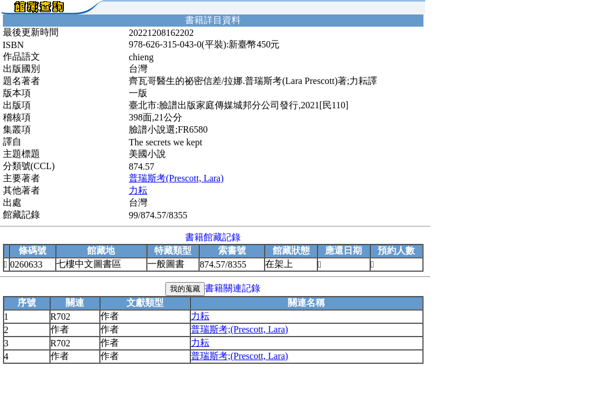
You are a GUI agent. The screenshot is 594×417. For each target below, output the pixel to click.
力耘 (138, 190)
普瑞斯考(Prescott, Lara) (176, 178)
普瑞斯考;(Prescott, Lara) (239, 329)
